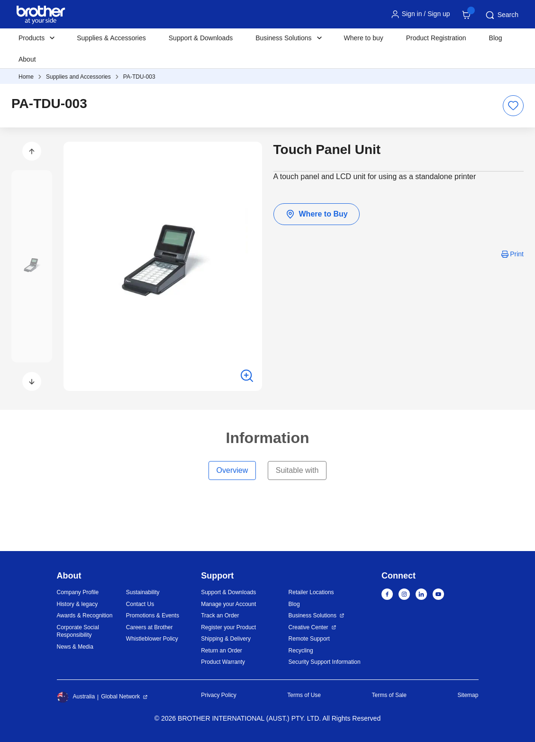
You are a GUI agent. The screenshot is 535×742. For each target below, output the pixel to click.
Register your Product (228, 627)
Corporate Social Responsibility (78, 631)
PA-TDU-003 (139, 76)
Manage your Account (228, 604)
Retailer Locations (311, 592)
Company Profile (78, 592)
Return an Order (221, 650)
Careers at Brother (149, 627)
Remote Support (309, 638)
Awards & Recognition (85, 615)
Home (26, 76)
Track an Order (220, 615)
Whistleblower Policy (152, 638)
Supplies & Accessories (111, 38)
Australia (76, 697)
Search (501, 15)
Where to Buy (316, 214)
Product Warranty (223, 662)
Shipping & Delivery (226, 638)
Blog (495, 38)
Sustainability (143, 592)
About (27, 59)
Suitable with (297, 470)
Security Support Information (325, 662)
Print (517, 254)
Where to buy (363, 38)
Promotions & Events (152, 615)
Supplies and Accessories (78, 76)
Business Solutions (312, 615)
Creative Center (308, 627)
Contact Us (140, 604)
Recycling (301, 650)
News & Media (75, 646)
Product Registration (436, 38)
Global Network (120, 696)
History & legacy (77, 604)
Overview (232, 470)
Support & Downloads (201, 38)
